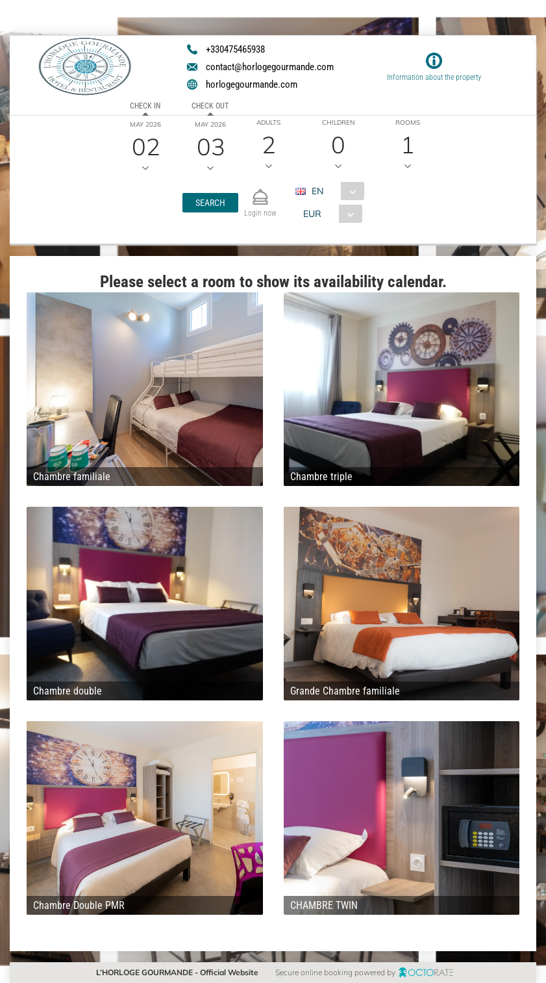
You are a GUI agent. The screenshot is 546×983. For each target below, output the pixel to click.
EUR (312, 214)
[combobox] (335, 191)
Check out (210, 106)
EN (317, 191)
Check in (145, 106)
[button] (210, 202)
